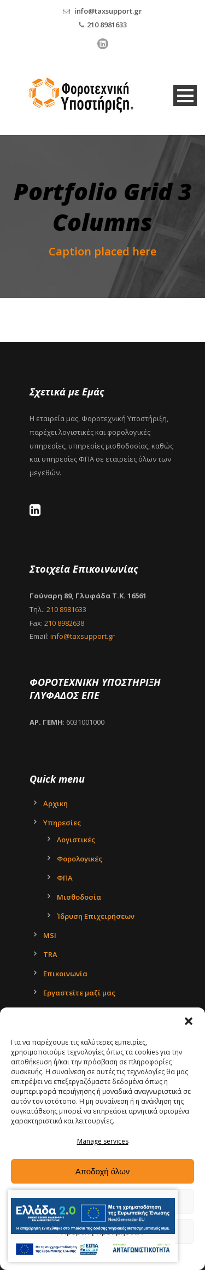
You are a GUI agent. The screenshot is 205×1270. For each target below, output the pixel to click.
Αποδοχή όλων (102, 1171)
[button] (188, 1021)
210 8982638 (64, 623)
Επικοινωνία (65, 973)
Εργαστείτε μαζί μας (79, 993)
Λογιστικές (76, 839)
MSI (49, 935)
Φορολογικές (79, 859)
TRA (50, 954)
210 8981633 (107, 25)
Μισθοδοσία (79, 897)
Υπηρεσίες (62, 823)
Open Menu (185, 95)
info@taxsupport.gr (108, 11)
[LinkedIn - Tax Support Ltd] (38, 512)
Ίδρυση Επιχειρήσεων (95, 916)
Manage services (102, 1141)
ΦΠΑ (65, 878)
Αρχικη (55, 803)
